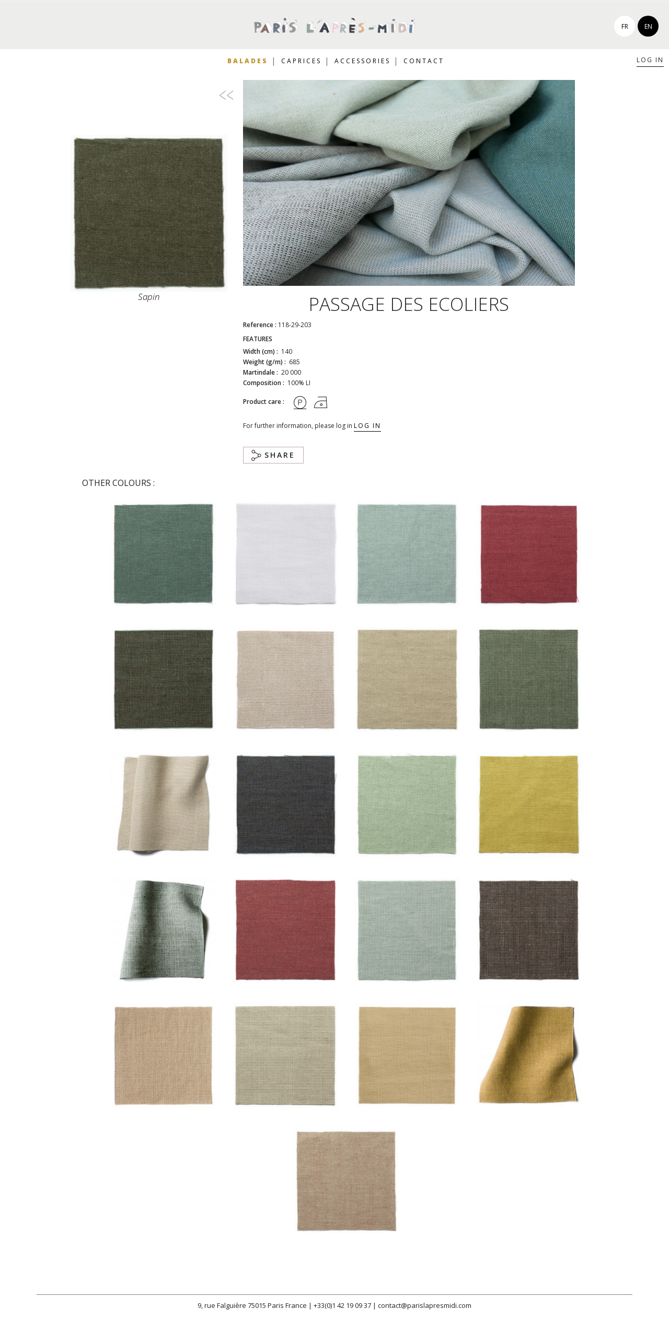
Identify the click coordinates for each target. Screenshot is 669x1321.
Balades (247, 60)
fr (624, 26)
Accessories (362, 60)
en (648, 26)
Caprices (301, 60)
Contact (423, 60)
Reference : (259, 324)
